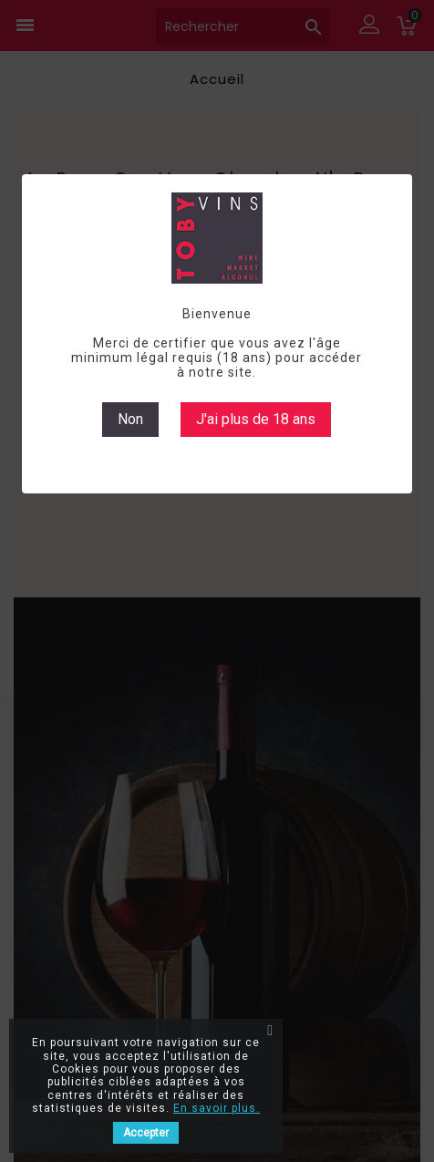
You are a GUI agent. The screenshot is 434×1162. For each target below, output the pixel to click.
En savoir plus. (216, 1108)
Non (130, 419)
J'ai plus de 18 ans (255, 419)
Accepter (146, 1132)
